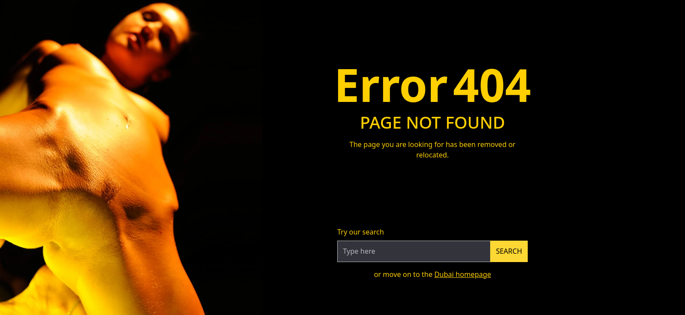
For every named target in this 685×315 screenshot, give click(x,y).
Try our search (360, 232)
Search (509, 251)
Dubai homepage (462, 274)
